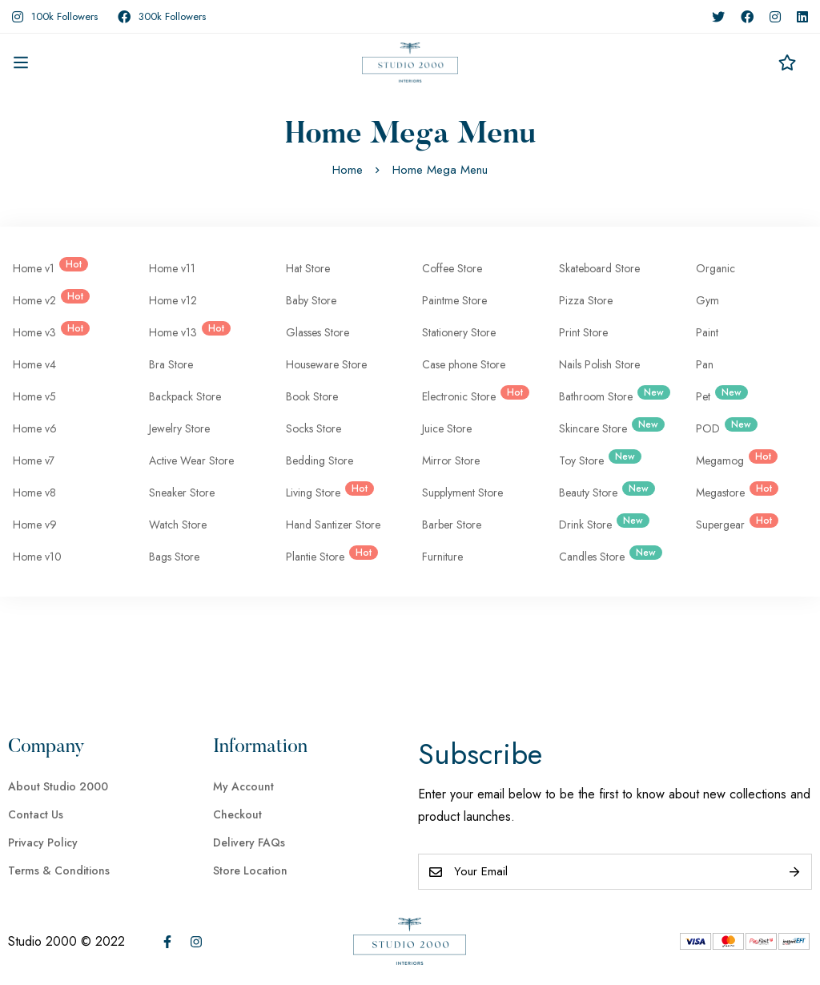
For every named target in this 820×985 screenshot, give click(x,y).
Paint (707, 332)
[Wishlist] (787, 62)
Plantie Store (329, 555)
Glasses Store (317, 332)
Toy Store (597, 458)
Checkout (237, 814)
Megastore (734, 491)
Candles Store (607, 555)
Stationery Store (459, 332)
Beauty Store (604, 491)
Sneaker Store (182, 492)
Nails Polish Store (599, 364)
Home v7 (33, 460)
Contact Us (35, 814)
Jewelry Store (179, 428)
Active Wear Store (191, 460)
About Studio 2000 (58, 786)
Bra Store (171, 364)
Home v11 (172, 268)
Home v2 (48, 298)
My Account (243, 786)
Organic (715, 268)
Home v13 (186, 330)
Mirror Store (451, 460)
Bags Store (174, 557)
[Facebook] (167, 941)
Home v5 (34, 396)
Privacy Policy (43, 842)
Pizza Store (586, 300)
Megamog (733, 458)
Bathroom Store (611, 394)
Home (347, 170)
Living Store (327, 491)
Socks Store (313, 428)
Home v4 (34, 364)
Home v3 (48, 330)
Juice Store (447, 428)
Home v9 (35, 525)
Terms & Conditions (59, 870)
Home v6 (35, 428)
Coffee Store (452, 268)
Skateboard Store (599, 268)
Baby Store (311, 300)
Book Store (312, 396)
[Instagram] (196, 941)
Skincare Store (608, 426)
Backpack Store (185, 396)
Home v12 (173, 300)
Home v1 (47, 266)
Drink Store (601, 523)
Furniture (442, 557)
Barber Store (451, 525)
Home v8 (34, 492)
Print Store (583, 332)
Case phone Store (463, 364)
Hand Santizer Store (333, 525)
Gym (707, 300)
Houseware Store (326, 364)
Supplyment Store (462, 492)
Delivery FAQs (249, 842)
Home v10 (37, 557)
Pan (704, 364)
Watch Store (178, 525)
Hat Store (308, 268)
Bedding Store (319, 460)
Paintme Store (454, 300)
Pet (719, 394)
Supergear (734, 523)
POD (723, 426)
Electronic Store (472, 394)
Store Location (250, 870)
